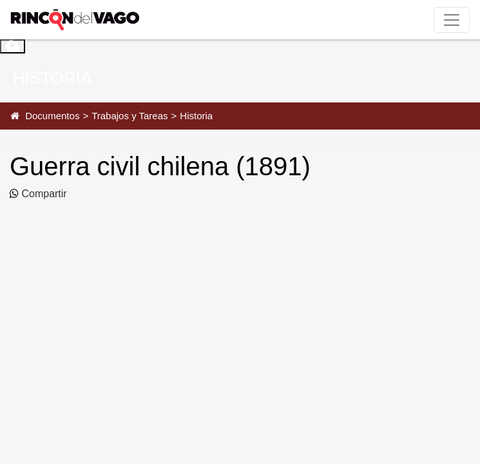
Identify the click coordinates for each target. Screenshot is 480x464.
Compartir (43, 193)
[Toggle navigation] (452, 20)
